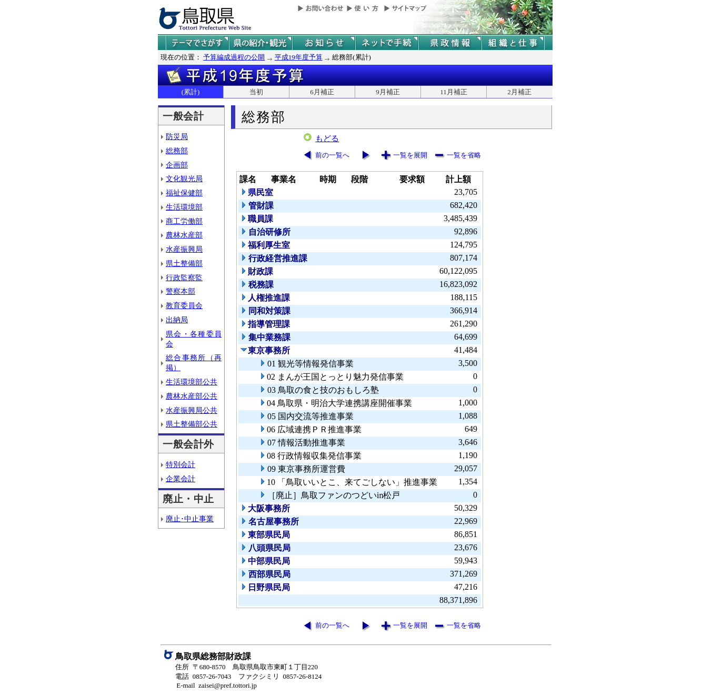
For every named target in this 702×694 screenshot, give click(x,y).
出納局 (177, 319)
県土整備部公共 (191, 424)
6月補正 (322, 92)
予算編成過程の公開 (234, 57)
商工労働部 (184, 221)
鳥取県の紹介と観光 (260, 43)
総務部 (177, 150)
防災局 (177, 136)
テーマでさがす (197, 43)
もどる (327, 138)
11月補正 (453, 92)
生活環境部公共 (191, 382)
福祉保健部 (184, 193)
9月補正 (388, 92)
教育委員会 (184, 305)
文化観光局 (184, 178)
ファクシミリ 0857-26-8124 (280, 676)
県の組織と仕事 (513, 43)
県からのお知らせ (323, 43)
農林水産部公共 (191, 396)
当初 (256, 92)
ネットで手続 (386, 43)
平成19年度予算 (299, 57)
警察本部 (180, 291)
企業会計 (180, 478)
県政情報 (450, 43)
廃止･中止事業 (190, 518)
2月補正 (519, 92)
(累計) (191, 92)
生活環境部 (184, 207)
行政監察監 (184, 277)
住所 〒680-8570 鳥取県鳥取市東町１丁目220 (246, 667)
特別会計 (180, 464)
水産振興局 (184, 249)
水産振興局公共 (191, 410)
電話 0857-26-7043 (203, 676)
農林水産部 (184, 235)
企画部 (177, 165)
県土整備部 (184, 263)
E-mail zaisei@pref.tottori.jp (216, 685)
